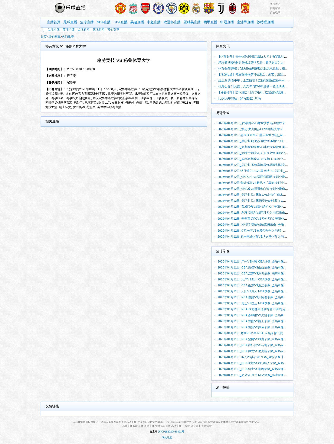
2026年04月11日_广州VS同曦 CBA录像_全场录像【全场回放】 (259, 261)
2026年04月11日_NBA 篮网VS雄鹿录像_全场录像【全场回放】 (259, 339)
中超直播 (154, 22)
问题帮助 (275, 8)
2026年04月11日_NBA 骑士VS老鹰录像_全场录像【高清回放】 (259, 369)
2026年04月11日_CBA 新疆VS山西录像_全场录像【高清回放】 (259, 267)
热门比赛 (68, 36)
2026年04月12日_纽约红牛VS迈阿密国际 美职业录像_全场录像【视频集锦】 (268, 176)
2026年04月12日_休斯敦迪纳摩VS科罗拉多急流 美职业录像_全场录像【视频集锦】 (272, 147)
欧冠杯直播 (172, 22)
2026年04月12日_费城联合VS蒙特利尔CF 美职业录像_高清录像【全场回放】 (268, 206)
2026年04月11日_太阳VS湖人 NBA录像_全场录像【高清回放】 (259, 291)
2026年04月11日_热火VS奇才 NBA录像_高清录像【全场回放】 (259, 375)
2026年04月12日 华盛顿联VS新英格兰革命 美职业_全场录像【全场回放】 (266, 182)
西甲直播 (210, 22)
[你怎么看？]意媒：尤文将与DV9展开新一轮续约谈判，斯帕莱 (258, 86)
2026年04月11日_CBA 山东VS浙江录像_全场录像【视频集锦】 (259, 285)
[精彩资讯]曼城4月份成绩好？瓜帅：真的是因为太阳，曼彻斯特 (259, 62)
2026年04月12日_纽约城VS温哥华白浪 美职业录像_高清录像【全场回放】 (266, 188)
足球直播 (70, 22)
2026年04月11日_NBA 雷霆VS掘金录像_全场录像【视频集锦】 (259, 327)
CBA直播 (120, 22)
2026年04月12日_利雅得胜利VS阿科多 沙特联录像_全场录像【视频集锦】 (266, 212)
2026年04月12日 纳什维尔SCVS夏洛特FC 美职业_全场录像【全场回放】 (266, 171)
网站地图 (167, 437)
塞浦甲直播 (245, 22)
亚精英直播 (192, 22)
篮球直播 (87, 22)
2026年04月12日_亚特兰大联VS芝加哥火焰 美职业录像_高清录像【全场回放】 (269, 153)
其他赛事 (113, 29)
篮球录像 (69, 29)
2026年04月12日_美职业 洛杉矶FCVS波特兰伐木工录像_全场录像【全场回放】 (270, 194)
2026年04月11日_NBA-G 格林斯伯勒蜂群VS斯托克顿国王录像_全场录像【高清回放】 (274, 309)
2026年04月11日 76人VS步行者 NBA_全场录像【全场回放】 (257, 357)
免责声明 (275, 4)
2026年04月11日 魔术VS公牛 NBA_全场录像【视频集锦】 (256, 333)
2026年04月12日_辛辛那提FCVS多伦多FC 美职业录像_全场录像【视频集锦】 (269, 218)
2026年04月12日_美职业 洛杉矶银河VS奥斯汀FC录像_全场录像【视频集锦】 (268, 200)
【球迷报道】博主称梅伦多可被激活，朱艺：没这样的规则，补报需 (262, 74)
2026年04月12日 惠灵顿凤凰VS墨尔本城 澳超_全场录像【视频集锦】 (263, 135)
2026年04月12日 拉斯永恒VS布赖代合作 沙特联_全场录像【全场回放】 (265, 230)
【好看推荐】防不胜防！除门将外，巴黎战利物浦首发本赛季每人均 (262, 92)
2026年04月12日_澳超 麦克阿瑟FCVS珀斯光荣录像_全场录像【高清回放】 (267, 129)
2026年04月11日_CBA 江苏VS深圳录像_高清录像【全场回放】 (259, 273)
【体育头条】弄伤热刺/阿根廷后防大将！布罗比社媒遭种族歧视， (261, 56)
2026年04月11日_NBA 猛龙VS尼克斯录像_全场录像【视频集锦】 (260, 351)
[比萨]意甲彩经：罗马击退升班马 (239, 98)
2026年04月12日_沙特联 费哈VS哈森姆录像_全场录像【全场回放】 (262, 224)
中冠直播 (227, 22)
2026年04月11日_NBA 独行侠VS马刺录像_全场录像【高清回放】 (260, 345)
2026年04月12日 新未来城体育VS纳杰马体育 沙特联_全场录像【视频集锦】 (268, 236)
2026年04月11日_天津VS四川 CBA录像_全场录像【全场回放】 (259, 279)
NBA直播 (104, 22)
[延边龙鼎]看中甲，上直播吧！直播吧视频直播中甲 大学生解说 (259, 80)
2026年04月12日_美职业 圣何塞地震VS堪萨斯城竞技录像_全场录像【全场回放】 (271, 165)
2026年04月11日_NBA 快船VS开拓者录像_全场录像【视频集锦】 (260, 297)
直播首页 (53, 22)
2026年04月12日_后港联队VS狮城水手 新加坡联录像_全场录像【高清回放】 (268, 123)
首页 (44, 36)
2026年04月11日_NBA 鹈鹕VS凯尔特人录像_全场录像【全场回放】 (262, 363)
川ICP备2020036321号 (171, 431)
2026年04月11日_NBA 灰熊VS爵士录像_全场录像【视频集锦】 (259, 321)
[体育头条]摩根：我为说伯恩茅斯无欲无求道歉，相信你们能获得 (260, 68)
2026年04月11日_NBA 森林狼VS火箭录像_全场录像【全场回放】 (260, 315)
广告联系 (275, 12)
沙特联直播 (265, 22)
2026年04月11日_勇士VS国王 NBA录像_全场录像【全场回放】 (259, 303)
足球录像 (54, 29)
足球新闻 (83, 29)
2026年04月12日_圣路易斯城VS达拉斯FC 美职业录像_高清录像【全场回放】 (268, 159)
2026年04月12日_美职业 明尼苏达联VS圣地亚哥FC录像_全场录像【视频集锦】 (270, 141)
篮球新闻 (98, 29)
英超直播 (137, 22)
